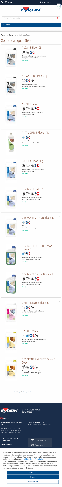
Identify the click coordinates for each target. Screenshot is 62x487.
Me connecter (46, 2)
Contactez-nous (40, 440)
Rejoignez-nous (40, 445)
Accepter (32, 472)
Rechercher (59, 18)
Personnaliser (33, 482)
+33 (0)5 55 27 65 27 (2, 2)
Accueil (3, 35)
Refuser (33, 477)
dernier (44, 392)
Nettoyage (12, 35)
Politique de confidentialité (33, 459)
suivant (35, 392)
